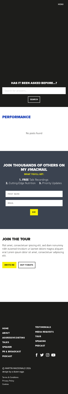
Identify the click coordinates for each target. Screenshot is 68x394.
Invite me (9, 265)
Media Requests (44, 331)
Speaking (40, 341)
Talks (5, 342)
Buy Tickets (26, 265)
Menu (61, 4)
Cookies (5, 384)
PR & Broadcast (11, 351)
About (6, 332)
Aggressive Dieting (13, 337)
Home (5, 328)
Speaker (7, 346)
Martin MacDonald (14, 7)
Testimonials (43, 327)
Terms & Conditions (10, 377)
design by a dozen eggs (13, 371)
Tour (38, 336)
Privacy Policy (8, 380)
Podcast (7, 356)
